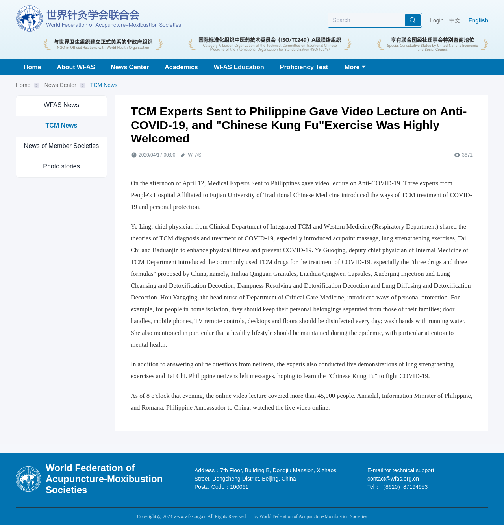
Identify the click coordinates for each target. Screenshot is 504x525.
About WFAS (76, 67)
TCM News (103, 85)
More (352, 67)
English (478, 20)
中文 (454, 20)
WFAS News (61, 105)
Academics (181, 67)
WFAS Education (239, 67)
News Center (130, 67)
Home (32, 67)
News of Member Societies (61, 145)
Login (436, 20)
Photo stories (61, 166)
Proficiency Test (304, 67)
